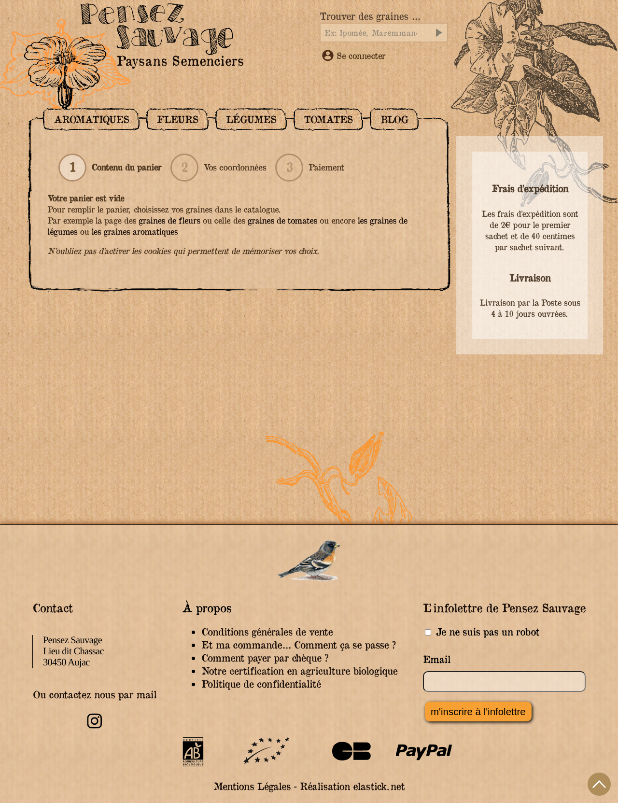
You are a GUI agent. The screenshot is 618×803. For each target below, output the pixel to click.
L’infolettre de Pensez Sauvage (504, 607)
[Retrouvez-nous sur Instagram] (94, 727)
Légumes (251, 119)
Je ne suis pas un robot (482, 632)
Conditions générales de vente (267, 632)
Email (436, 659)
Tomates (328, 119)
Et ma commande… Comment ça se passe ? (298, 645)
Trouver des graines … (370, 16)
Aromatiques (91, 119)
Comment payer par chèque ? (264, 658)
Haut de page (599, 784)
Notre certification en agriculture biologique (299, 671)
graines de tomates (282, 220)
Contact (52, 607)
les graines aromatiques (134, 231)
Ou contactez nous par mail (94, 695)
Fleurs (177, 119)
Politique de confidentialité (261, 684)
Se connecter (353, 55)
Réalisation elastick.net (352, 786)
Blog (394, 119)
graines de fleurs (169, 220)
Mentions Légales (251, 786)
